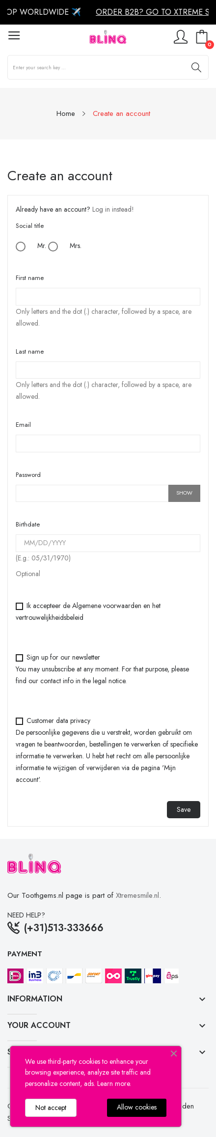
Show (184, 493)
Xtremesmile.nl (137, 895)
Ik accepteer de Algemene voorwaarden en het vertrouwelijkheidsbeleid (88, 611)
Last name (30, 351)
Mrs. (64, 246)
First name (30, 277)
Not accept (50, 1107)
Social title (30, 225)
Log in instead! (113, 209)
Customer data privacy (107, 750)
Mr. (31, 246)
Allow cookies (137, 1107)
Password (28, 474)
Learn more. (114, 1083)
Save (183, 809)
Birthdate (28, 524)
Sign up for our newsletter (102, 669)
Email (23, 424)
